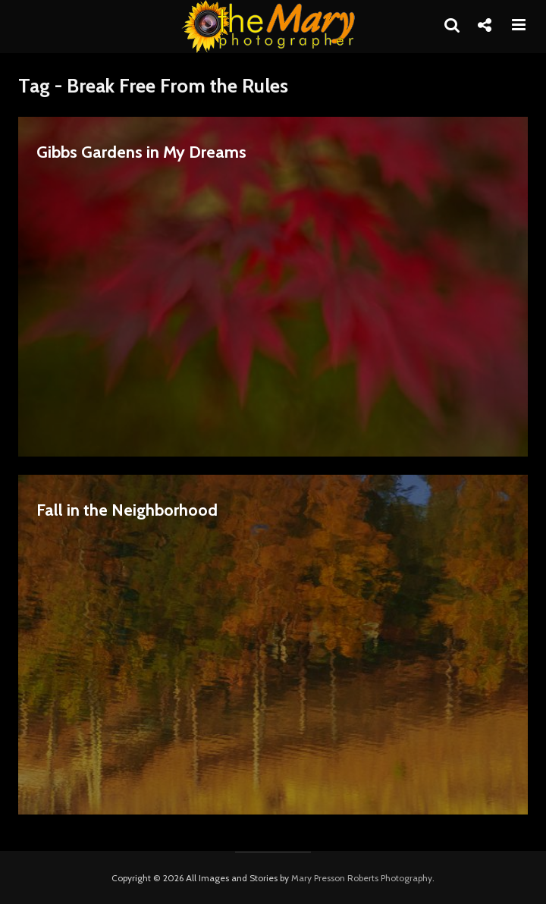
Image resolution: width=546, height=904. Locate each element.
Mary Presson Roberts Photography (361, 878)
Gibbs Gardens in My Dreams (141, 152)
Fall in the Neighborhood (127, 510)
